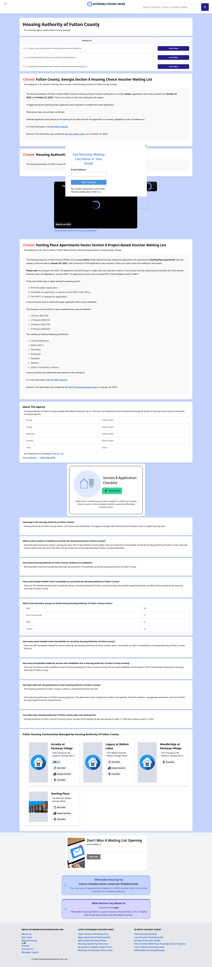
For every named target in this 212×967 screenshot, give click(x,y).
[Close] (146, 146)
